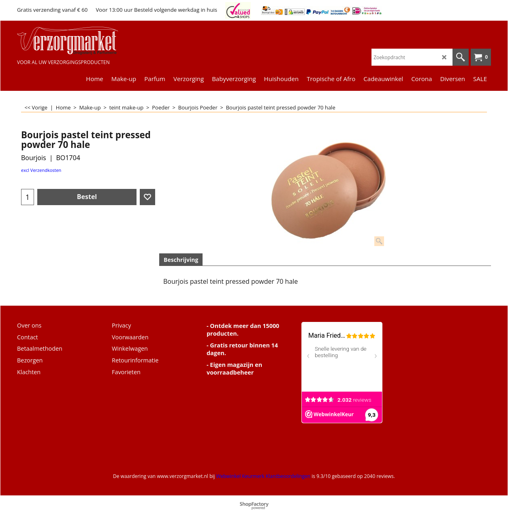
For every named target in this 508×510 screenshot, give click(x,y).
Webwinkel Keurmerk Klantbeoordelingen (263, 476)
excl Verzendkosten (41, 170)
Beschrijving (181, 260)
